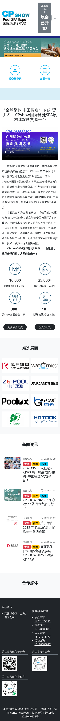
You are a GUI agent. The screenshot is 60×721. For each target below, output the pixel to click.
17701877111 (43, 621)
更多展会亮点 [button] (15, 327)
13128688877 (43, 629)
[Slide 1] (30, 53)
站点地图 (37, 712)
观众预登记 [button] (45, 327)
